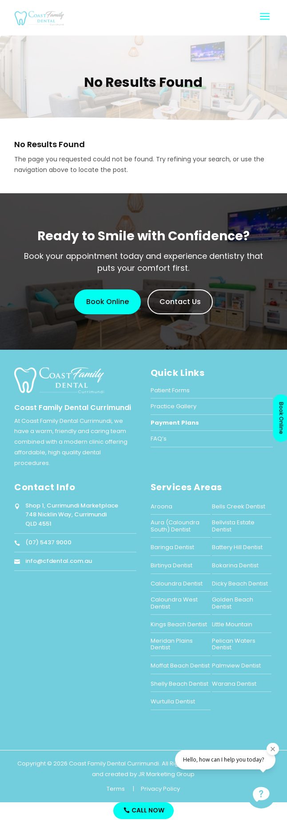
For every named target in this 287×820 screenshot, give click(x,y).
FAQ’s (159, 438)
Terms (116, 789)
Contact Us (180, 302)
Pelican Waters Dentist (233, 644)
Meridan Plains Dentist (172, 644)
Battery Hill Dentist (237, 547)
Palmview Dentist (236, 665)
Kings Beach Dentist (179, 624)
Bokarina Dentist (235, 565)
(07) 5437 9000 (48, 542)
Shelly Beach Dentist (179, 683)
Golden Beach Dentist (232, 603)
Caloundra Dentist (177, 583)
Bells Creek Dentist (238, 506)
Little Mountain (232, 624)
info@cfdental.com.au (58, 561)
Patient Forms (170, 390)
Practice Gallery (173, 406)
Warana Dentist (234, 683)
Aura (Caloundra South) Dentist (175, 526)
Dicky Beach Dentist (240, 583)
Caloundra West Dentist (174, 603)
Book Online (107, 302)
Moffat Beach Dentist (180, 665)
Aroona (161, 506)
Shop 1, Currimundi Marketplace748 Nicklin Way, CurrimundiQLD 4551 (71, 514)
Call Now (148, 810)
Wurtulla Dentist (173, 701)
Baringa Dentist (172, 547)
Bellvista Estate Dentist (233, 526)
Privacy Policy (160, 789)
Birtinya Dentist (171, 565)
